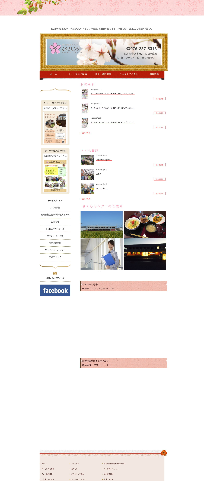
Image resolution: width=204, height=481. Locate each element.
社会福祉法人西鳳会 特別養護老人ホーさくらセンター (103, 478)
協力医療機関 (55, 243)
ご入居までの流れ (129, 74)
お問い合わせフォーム (55, 278)
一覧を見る (85, 133)
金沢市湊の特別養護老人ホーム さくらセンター (58, 17)
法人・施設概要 (103, 74)
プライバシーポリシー (55, 250)
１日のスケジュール (55, 229)
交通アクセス (55, 257)
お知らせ (55, 221)
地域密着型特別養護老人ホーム (55, 214)
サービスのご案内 (78, 74)
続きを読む (160, 99)
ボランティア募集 (55, 236)
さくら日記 (55, 207)
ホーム (53, 74)
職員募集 (154, 74)
